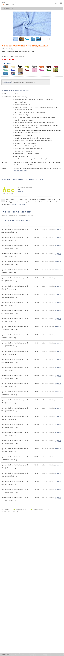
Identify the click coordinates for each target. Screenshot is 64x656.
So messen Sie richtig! (17, 204)
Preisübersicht (19, 56)
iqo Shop (21, 191)
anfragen (58, 229)
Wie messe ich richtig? (21, 170)
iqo (12, 48)
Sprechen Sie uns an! (7, 82)
